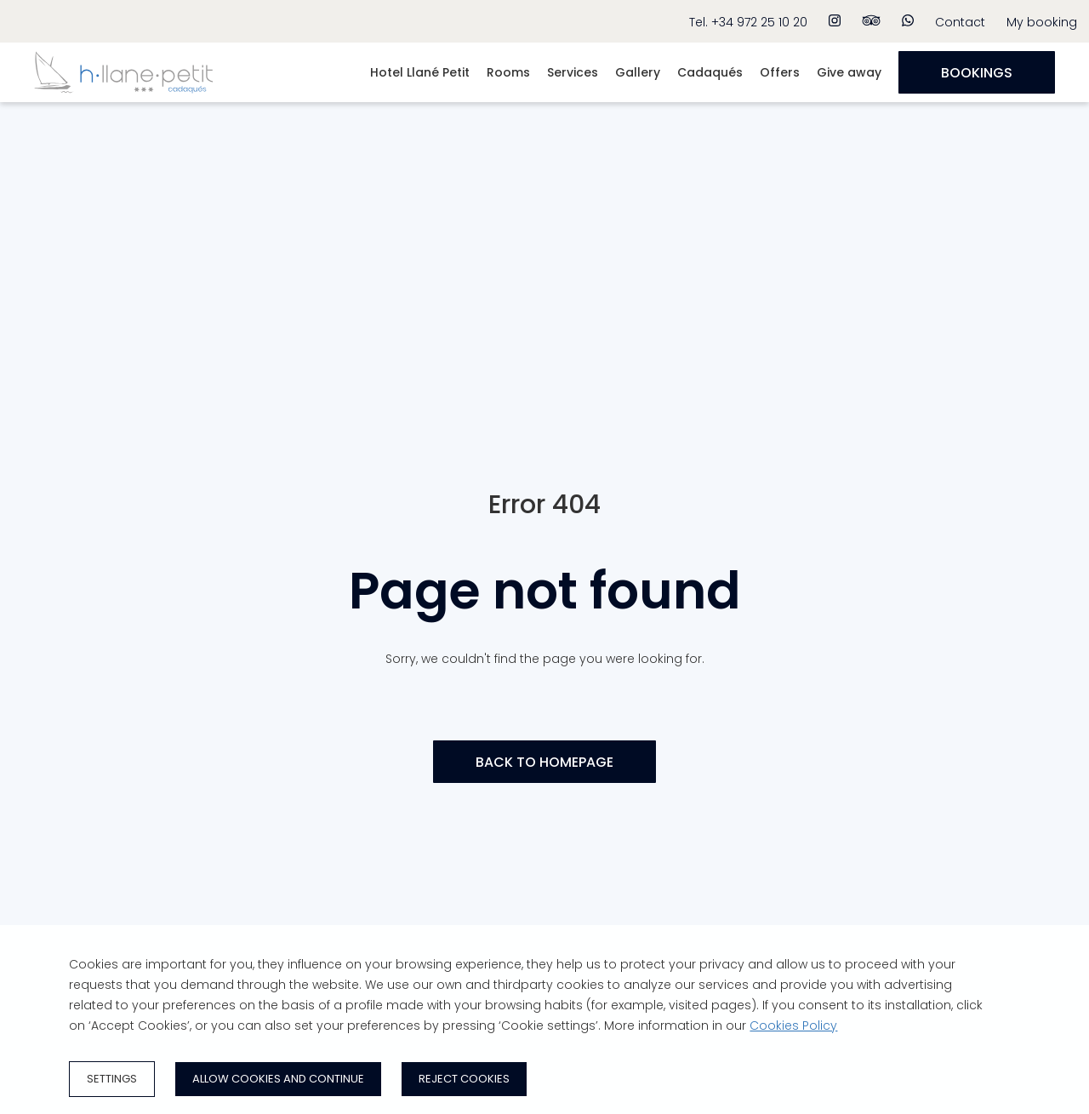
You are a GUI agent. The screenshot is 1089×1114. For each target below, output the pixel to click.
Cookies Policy (793, 1025)
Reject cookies (464, 1079)
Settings (112, 1079)
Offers (780, 72)
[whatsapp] (908, 21)
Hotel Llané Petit (420, 72)
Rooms (508, 72)
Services (572, 72)
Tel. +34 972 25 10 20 (748, 22)
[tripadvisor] (871, 21)
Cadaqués (710, 72)
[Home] (123, 97)
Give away (849, 72)
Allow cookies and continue (278, 1079)
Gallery (637, 72)
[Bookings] (976, 72)
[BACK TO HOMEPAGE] (544, 761)
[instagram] (835, 21)
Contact (960, 22)
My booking (1041, 22)
